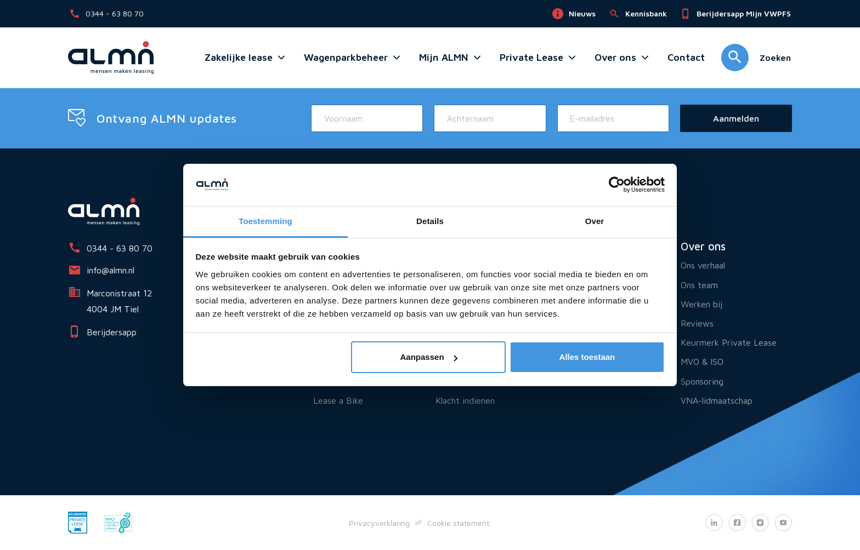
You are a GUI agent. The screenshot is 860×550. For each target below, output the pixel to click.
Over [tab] (594, 221)
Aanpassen (428, 357)
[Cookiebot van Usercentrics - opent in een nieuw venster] (617, 185)
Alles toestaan (587, 357)
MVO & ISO (702, 361)
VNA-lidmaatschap (716, 400)
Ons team (699, 285)
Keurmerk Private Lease (729, 342)
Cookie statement (458, 523)
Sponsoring (702, 381)
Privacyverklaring (379, 523)
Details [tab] (430, 221)
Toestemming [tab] (265, 221)
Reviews (697, 323)
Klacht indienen (465, 400)
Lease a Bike (338, 400)
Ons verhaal (703, 265)
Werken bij (701, 304)
